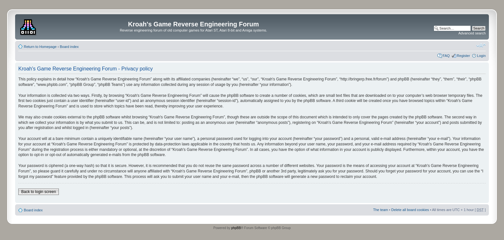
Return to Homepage (40, 47)
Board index (69, 47)
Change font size (481, 45)
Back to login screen (38, 191)
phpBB (236, 228)
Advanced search (472, 33)
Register (463, 56)
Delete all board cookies (410, 210)
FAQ (446, 56)
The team (380, 210)
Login (481, 56)
